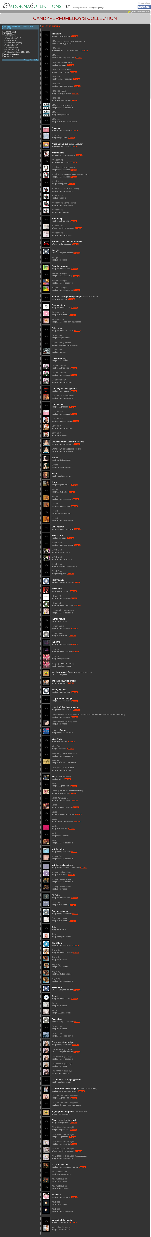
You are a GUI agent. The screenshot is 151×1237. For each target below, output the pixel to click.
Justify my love (59, 690)
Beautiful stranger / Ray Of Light (67, 296)
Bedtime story (58, 305)
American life (58, 153)
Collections (83, 8)
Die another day (59, 358)
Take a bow (57, 1019)
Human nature (58, 619)
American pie (58, 218)
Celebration (57, 328)
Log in (128, 12)
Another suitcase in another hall (67, 241)
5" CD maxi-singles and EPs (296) (17, 52)
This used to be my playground (66, 1079)
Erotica (55, 458)
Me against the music (62, 1220)
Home (75, 8)
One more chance (60, 911)
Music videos (12, 54)
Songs (101, 8)
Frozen (55, 482)
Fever (54, 473)
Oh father (56, 895)
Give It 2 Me (57, 535)
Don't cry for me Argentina (64, 388)
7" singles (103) (10, 36)
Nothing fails (58, 849)
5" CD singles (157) (11, 50)
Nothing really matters (62, 865)
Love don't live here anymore (65, 707)
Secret (55, 996)
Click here (145, 12)
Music (54, 776)
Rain (54, 927)
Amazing (56, 128)
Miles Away (57, 739)
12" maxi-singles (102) (12, 38)
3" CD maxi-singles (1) (12, 47)
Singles (10, 34)
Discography (93, 8)
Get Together (58, 527)
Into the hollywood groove (64, 681)
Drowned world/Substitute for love (68, 442)
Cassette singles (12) (12, 40)
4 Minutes (56, 34)
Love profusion (59, 730)
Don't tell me (58, 404)
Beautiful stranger (60, 266)
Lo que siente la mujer (62, 698)
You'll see (56, 1195)
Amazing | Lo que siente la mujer (67, 144)
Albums (10, 32)
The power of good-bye (63, 1042)
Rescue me (57, 987)
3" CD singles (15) (11, 45)
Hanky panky (58, 580)
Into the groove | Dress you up (66, 672)
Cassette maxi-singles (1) (13, 43)
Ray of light (57, 943)
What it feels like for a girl (64, 1120)
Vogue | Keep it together (63, 1111)
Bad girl (55, 250)
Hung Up (56, 642)
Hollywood (57, 589)
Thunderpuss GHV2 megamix (65, 1088)
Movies (8, 56)
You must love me (60, 1164)
